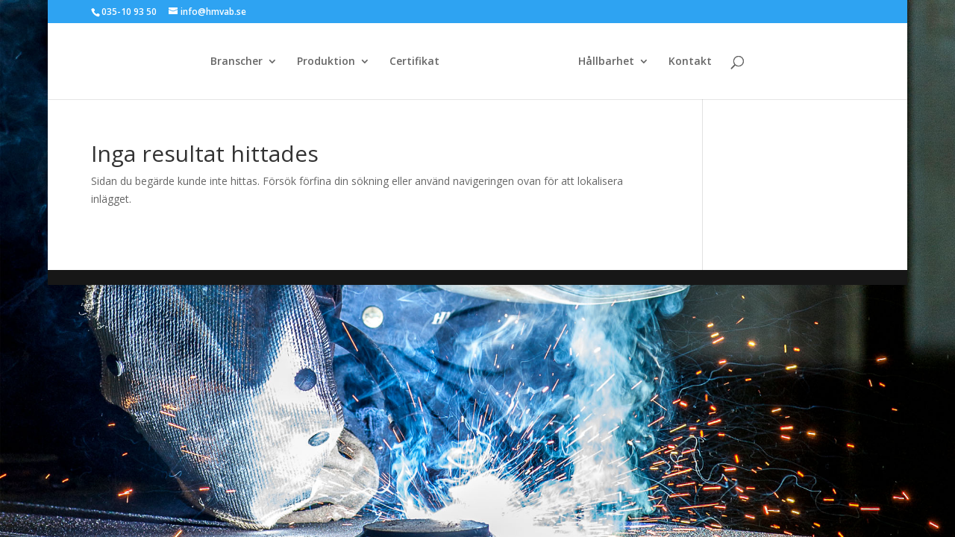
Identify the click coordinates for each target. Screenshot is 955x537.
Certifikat (414, 62)
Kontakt (690, 62)
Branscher (236, 62)
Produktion (326, 62)
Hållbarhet (606, 62)
